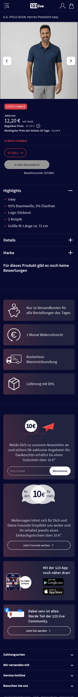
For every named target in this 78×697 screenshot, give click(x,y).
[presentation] (7, 61)
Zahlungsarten (38, 654)
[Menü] (6, 5)
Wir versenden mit (38, 665)
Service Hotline (38, 675)
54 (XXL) (15, 153)
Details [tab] (38, 240)
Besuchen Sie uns (38, 685)
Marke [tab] (38, 252)
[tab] (39, 268)
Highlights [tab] (38, 190)
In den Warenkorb (27, 165)
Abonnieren (60, 471)
